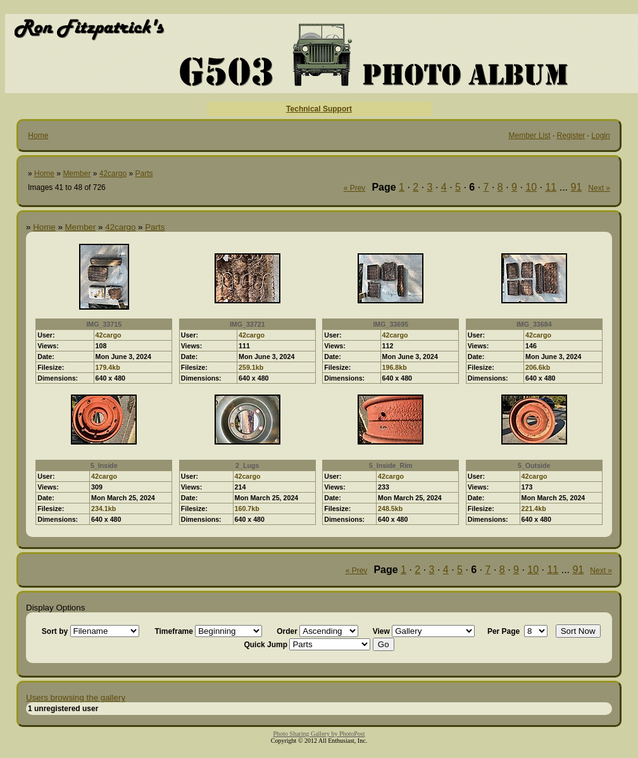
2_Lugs (247, 465)
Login (600, 135)
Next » (599, 188)
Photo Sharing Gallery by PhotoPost (319, 733)
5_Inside (104, 465)
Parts (144, 173)
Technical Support (319, 108)
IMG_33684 (534, 324)
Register (571, 135)
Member (77, 173)
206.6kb (537, 367)
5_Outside (534, 465)
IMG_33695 (390, 324)
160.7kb (247, 508)
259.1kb (251, 367)
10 (531, 187)
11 (550, 187)
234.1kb (103, 508)
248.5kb (390, 508)
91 (576, 187)
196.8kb (394, 367)
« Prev (355, 188)
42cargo (113, 173)
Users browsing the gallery (75, 697)
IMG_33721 (247, 324)
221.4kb (534, 508)
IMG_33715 (104, 324)
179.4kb (108, 367)
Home (38, 135)
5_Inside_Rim (391, 465)
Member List (530, 135)
